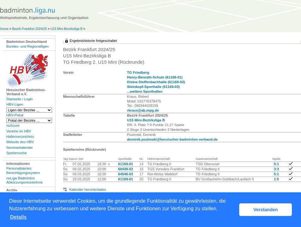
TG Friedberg (138, 72)
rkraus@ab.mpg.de (143, 110)
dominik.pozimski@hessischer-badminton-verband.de (172, 139)
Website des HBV (20, 142)
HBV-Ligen (14, 104)
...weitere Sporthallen (145, 91)
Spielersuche (16, 153)
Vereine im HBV (18, 131)
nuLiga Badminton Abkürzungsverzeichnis (24, 180)
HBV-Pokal (14, 115)
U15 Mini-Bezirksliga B (66, 29)
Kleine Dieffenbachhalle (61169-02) (156, 82)
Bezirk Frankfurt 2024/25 (29, 29)
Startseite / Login (19, 99)
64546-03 (125, 174)
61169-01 (125, 164)
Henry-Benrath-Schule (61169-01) (154, 77)
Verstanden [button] (265, 209)
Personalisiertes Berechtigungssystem (23, 170)
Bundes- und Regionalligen (27, 46)
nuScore (13, 125)
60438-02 (125, 169)
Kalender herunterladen (87, 189)
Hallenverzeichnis (20, 136)
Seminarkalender (19, 147)
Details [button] (18, 217)
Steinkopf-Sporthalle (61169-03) (153, 87)
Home (4, 29)
